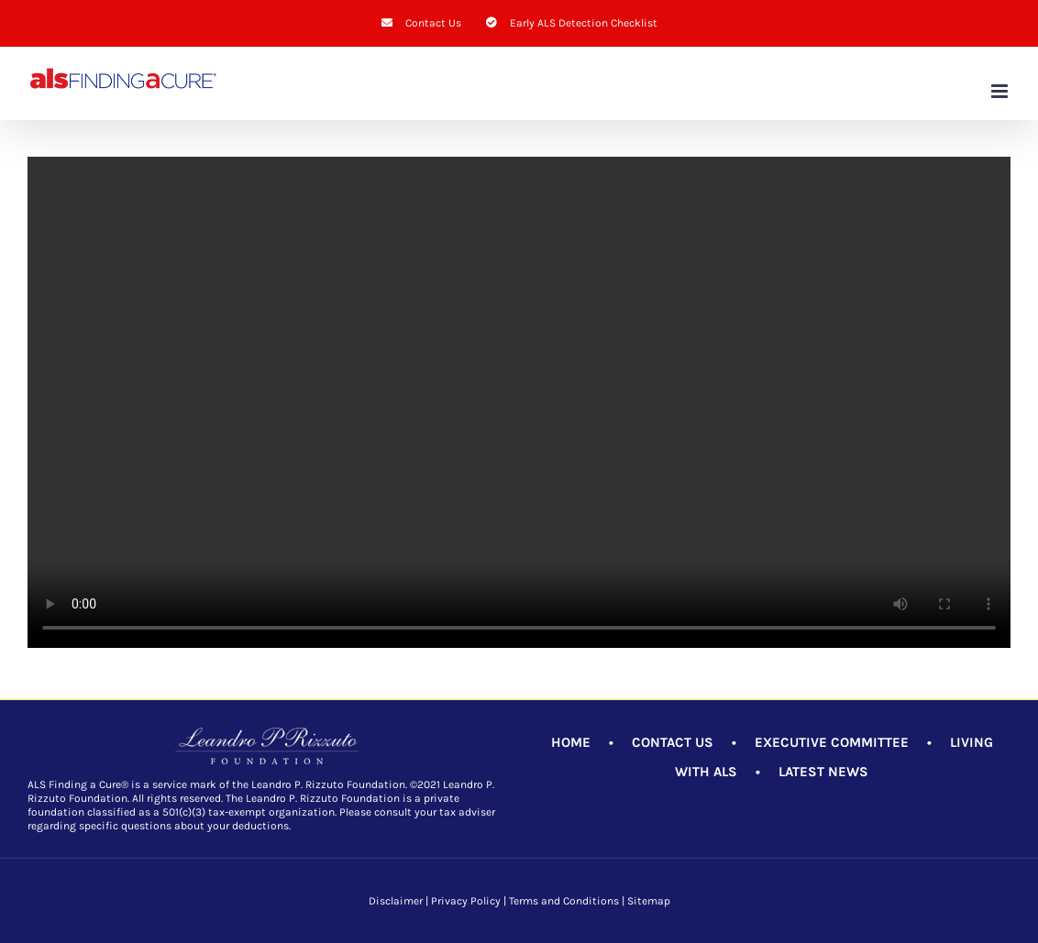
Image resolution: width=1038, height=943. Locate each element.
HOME (571, 742)
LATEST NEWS (823, 771)
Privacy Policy (466, 900)
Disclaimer (396, 900)
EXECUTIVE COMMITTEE (832, 742)
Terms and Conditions (564, 900)
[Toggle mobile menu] (1000, 91)
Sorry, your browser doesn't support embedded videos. (519, 402)
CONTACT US (672, 742)
